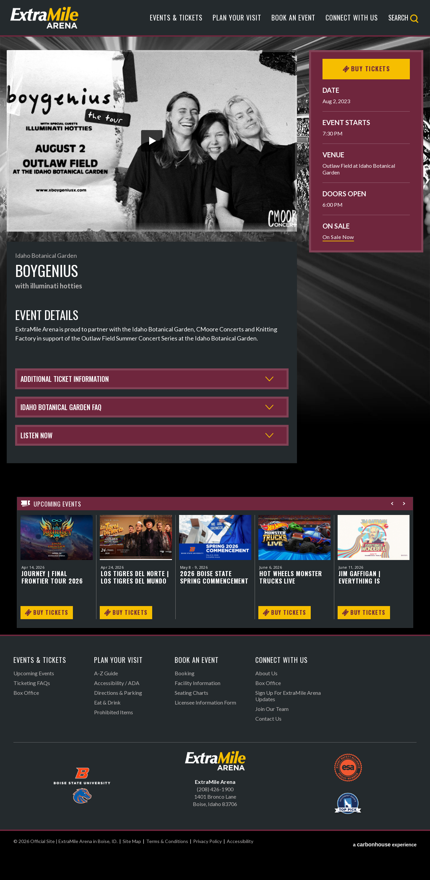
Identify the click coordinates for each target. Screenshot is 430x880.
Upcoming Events (33, 701)
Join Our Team (272, 737)
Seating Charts (191, 721)
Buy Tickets (366, 68)
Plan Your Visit (237, 21)
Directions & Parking (118, 721)
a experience (385, 869)
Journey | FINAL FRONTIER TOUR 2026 (52, 605)
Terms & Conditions (167, 869)
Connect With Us (352, 21)
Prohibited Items (113, 740)
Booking (185, 701)
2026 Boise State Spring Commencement (214, 605)
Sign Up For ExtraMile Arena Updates (288, 724)
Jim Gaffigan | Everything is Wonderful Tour (364, 605)
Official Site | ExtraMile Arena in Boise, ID (44, 21)
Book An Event (293, 21)
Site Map (132, 869)
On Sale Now (338, 237)
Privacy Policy (207, 869)
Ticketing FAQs (31, 711)
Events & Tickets (176, 21)
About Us (266, 701)
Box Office (26, 721)
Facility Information (197, 711)
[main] (215, 356)
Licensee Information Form (205, 730)
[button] (152, 141)
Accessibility (240, 869)
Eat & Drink (107, 730)
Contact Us (268, 747)
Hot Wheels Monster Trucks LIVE (290, 605)
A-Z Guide (106, 701)
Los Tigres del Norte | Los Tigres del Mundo (135, 605)
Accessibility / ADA (116, 711)
